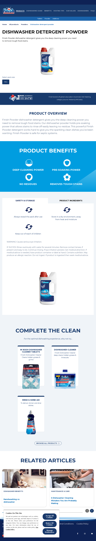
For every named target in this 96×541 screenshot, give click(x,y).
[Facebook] (77, 533)
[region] (31, 523)
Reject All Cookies (49, 524)
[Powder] (47, 19)
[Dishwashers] (83, 11)
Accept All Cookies (50, 516)
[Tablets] (39, 19)
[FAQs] (93, 11)
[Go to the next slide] (92, 511)
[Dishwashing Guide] (34, 11)
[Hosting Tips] (58, 11)
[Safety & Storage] (25, 200)
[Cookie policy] (82, 523)
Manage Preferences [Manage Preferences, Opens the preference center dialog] (49, 531)
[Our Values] (71, 11)
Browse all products (46, 443)
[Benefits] (48, 11)
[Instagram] (85, 533)
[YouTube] (92, 533)
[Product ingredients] (71, 200)
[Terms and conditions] (64, 523)
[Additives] (55, 19)
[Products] (20, 11)
